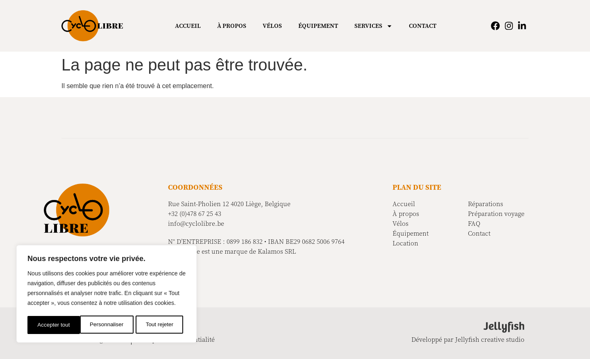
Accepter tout (160, 325)
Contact (422, 26)
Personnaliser (54, 325)
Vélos (272, 26)
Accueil (188, 26)
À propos (231, 26)
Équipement (318, 26)
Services (373, 26)
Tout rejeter (107, 325)
